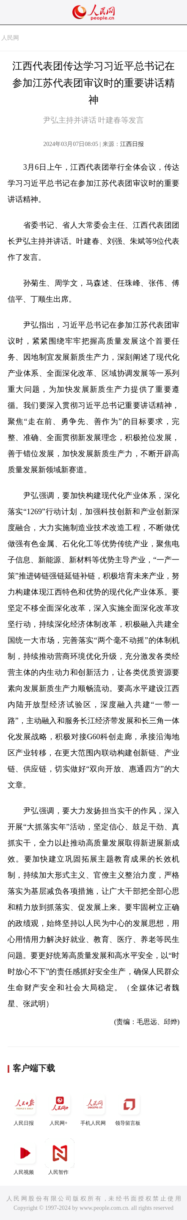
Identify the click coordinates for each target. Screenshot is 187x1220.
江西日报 (132, 144)
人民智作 (59, 1156)
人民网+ (59, 1107)
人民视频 (25, 1156)
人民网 (10, 38)
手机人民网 (94, 1107)
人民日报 (25, 1107)
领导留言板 (129, 1107)
